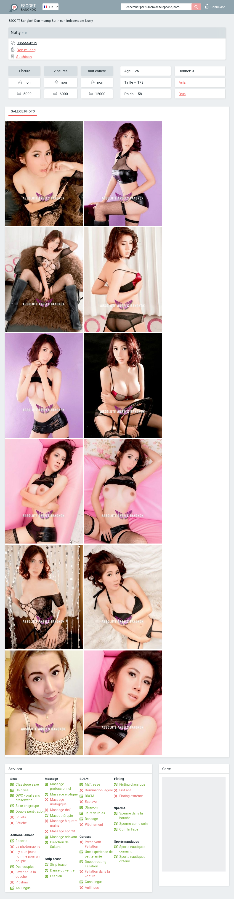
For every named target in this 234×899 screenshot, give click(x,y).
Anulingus (23, 888)
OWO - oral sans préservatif (28, 797)
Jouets (21, 817)
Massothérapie (61, 816)
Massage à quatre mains (63, 823)
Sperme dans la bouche (131, 815)
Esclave (91, 802)
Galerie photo (23, 111)
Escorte (21, 841)
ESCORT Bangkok (20, 20)
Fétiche (21, 823)
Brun (182, 94)
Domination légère (99, 790)
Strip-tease (58, 865)
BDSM (89, 796)
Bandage (91, 819)
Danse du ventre (62, 870)
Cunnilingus (94, 882)
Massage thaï (60, 810)
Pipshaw (22, 882)
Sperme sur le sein (133, 824)
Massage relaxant (63, 837)
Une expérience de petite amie (99, 854)
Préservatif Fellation (93, 844)
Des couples (25, 867)
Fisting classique (132, 784)
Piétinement (94, 824)
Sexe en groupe (27, 806)
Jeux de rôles (95, 813)
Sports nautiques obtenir (132, 859)
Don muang (42, 20)
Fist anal (125, 790)
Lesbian (56, 876)
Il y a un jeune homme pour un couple (28, 856)
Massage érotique (64, 794)
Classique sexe (27, 784)
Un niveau (23, 790)
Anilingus (92, 887)
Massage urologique (58, 802)
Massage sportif (62, 831)
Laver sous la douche (26, 874)
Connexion (215, 6)
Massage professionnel (60, 786)
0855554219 (27, 43)
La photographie (28, 846)
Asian (183, 82)
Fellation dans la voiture (97, 873)
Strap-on (91, 807)
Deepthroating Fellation (95, 864)
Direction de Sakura (59, 844)
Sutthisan (58, 20)
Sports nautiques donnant (132, 849)
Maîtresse (92, 784)
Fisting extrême (131, 796)
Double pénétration (30, 811)
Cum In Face (128, 829)
